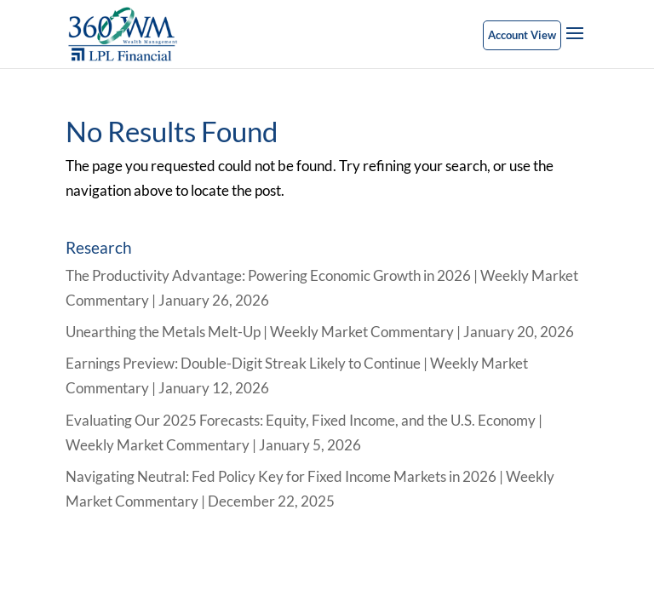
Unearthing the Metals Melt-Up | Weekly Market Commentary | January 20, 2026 (320, 332)
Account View (522, 35)
